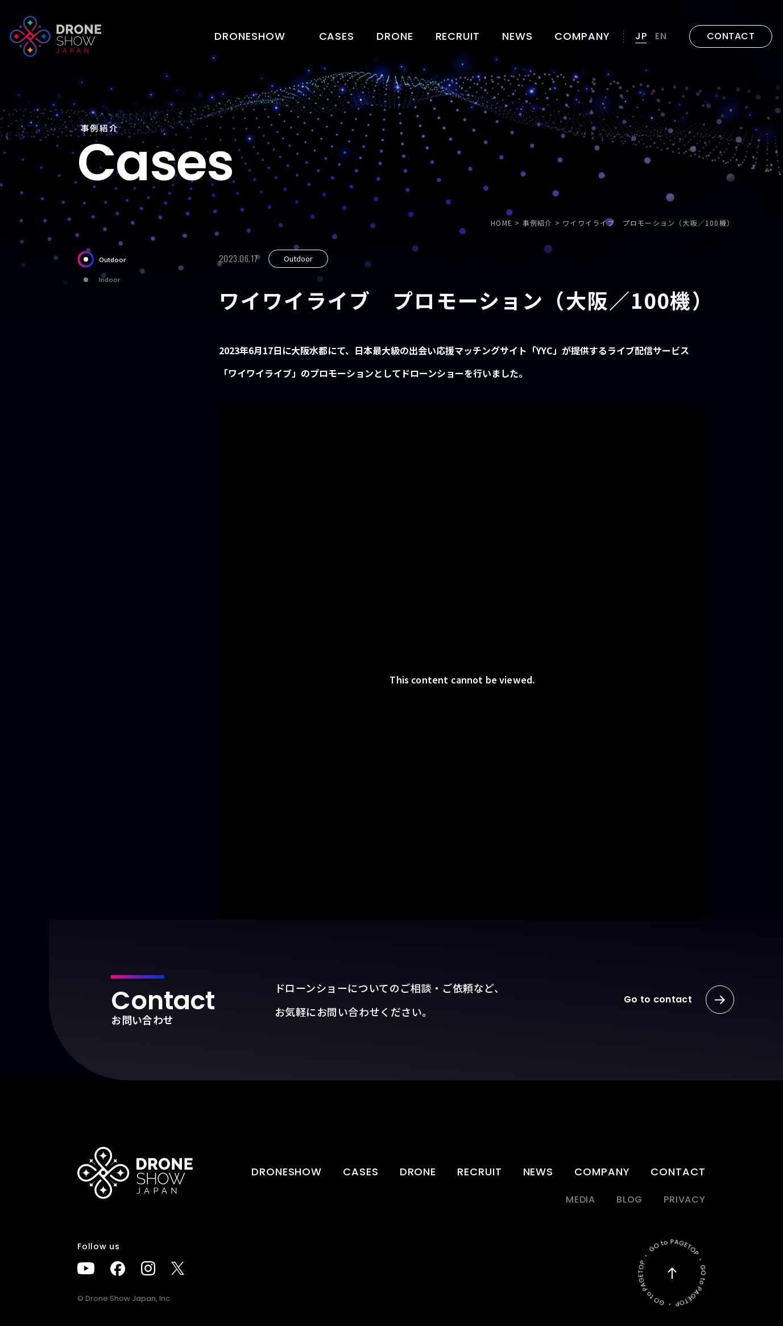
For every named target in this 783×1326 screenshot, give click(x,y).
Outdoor (101, 259)
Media (580, 1200)
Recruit (458, 36)
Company (582, 36)
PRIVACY (685, 1200)
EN (661, 36)
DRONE (394, 36)
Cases (337, 36)
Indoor (98, 279)
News (517, 36)
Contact (678, 1173)
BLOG (629, 1200)
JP (641, 36)
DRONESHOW (286, 1173)
